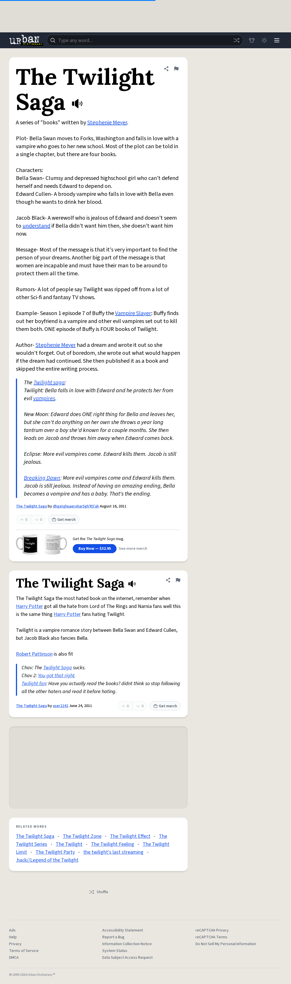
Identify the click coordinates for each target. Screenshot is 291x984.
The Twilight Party (55, 852)
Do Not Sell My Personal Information (226, 944)
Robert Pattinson (34, 654)
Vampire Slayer (133, 313)
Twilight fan (34, 683)
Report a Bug (113, 937)
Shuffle (98, 892)
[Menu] (277, 40)
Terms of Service (24, 951)
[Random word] (236, 40)
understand (36, 226)
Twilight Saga (57, 667)
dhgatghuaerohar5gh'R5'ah (76, 506)
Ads (12, 930)
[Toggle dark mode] (264, 40)
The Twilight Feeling (112, 844)
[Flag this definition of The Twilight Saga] (176, 68)
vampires (44, 398)
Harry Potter (29, 606)
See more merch (133, 548)
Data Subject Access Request (127, 957)
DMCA (14, 957)
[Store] (252, 40)
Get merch (64, 520)
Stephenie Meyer (107, 123)
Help (13, 937)
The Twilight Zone (82, 836)
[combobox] (145, 40)
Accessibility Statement (122, 930)
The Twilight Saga (31, 506)
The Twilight (69, 844)
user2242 (60, 706)
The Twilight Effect (130, 836)
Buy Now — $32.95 (94, 548)
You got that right (56, 675)
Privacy (15, 944)
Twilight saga (49, 383)
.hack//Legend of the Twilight (47, 860)
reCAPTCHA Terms (211, 937)
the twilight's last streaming (113, 852)
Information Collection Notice (127, 944)
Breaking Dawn (42, 478)
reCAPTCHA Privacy (212, 930)
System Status (114, 951)
